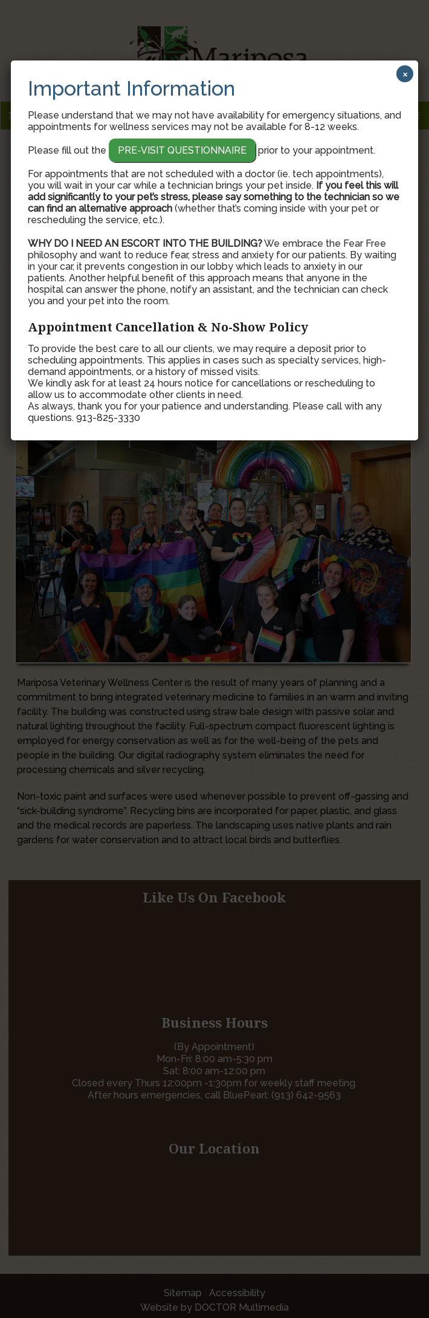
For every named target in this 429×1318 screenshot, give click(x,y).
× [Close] (405, 74)
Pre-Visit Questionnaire (182, 150)
